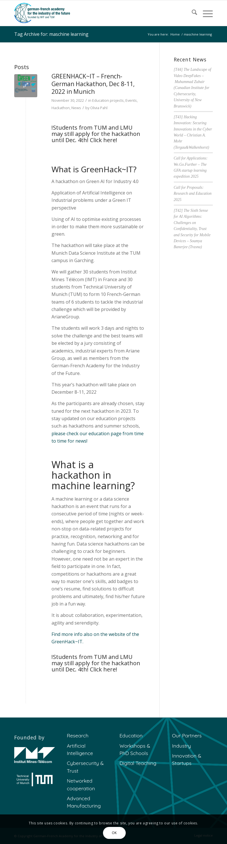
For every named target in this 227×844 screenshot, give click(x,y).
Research (77, 735)
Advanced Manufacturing (84, 802)
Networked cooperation (81, 784)
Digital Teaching (137, 763)
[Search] (191, 13)
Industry (181, 746)
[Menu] (205, 13)
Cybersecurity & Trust (85, 767)
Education (131, 735)
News (76, 107)
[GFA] (42, 13)
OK (114, 832)
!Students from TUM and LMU (92, 127)
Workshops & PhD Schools (134, 749)
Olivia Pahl (99, 107)
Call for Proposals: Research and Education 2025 (193, 193)
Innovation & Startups (186, 759)
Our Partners (187, 735)
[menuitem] (191, 13)
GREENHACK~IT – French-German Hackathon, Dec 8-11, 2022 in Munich (93, 84)
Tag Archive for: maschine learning (51, 34)
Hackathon (60, 107)
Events (131, 100)
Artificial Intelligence (80, 749)
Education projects (108, 100)
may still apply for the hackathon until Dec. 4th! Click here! (95, 137)
